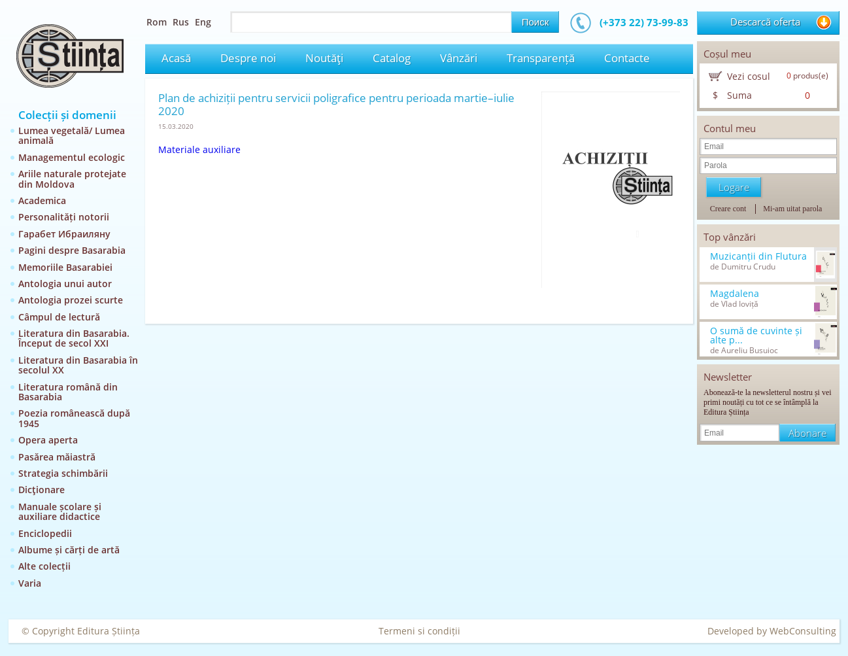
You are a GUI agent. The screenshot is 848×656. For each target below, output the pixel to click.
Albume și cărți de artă (69, 550)
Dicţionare (41, 489)
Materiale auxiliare (199, 149)
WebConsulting (803, 631)
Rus (181, 22)
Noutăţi (324, 57)
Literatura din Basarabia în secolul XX (78, 365)
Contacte (627, 57)
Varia (29, 583)
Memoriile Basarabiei (65, 267)
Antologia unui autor (65, 283)
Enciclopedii (45, 533)
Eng (203, 22)
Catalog (392, 57)
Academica (42, 200)
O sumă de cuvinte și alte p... (756, 335)
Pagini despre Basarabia (72, 250)
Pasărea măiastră (56, 457)
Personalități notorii (63, 217)
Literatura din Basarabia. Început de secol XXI (73, 338)
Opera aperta (48, 440)
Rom (156, 22)
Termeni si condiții (419, 631)
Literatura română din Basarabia (68, 392)
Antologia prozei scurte (70, 300)
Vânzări (458, 57)
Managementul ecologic (71, 157)
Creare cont (728, 208)
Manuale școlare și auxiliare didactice (59, 511)
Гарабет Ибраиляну (64, 234)
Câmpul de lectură (59, 317)
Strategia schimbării (63, 473)
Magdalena (734, 293)
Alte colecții (44, 566)
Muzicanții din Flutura (758, 256)
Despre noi (248, 57)
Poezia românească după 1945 (74, 418)
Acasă (176, 57)
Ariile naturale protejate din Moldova (72, 178)
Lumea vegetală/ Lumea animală (71, 135)
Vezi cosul (748, 76)
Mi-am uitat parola (792, 208)
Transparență (541, 57)
